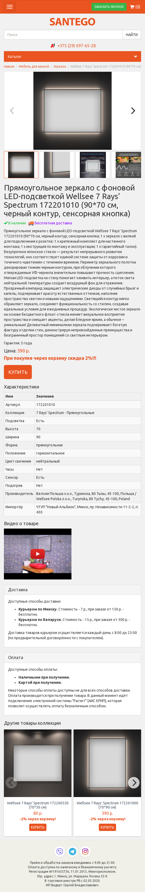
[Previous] (12, 110)
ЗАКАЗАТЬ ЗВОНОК (109, 6)
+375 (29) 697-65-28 (76, 45)
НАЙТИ (132, 35)
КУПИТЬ (17, 372)
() (135, 6)
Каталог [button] (74, 56)
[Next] (132, 110)
